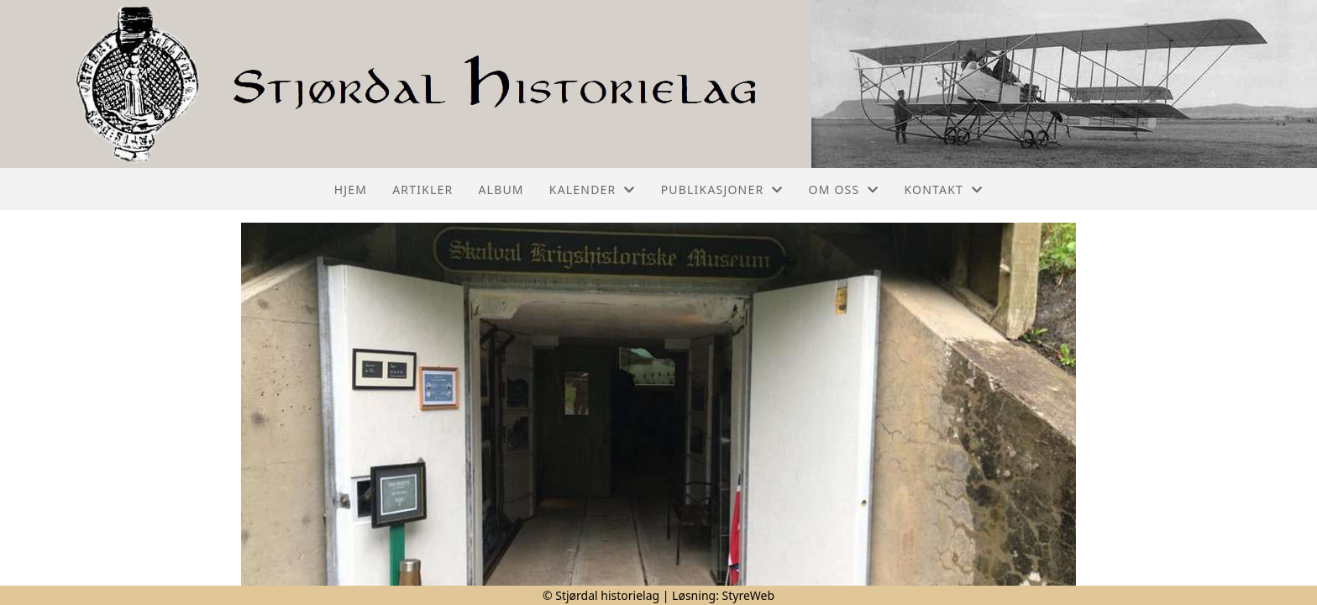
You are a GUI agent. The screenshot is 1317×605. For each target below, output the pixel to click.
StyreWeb (748, 595)
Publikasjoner (722, 189)
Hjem (350, 189)
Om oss (844, 189)
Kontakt (944, 189)
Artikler (422, 189)
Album (500, 189)
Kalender (592, 189)
